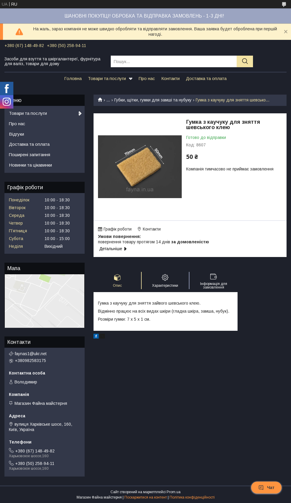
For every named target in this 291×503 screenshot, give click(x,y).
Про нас (147, 78)
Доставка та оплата (206, 78)
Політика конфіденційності (192, 497)
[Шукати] (245, 61)
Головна (73, 78)
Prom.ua (174, 492)
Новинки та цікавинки (30, 164)
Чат (266, 487)
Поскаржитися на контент (145, 497)
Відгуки (16, 134)
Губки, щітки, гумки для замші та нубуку (153, 100)
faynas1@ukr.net (31, 353)
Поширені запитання (29, 154)
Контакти (170, 78)
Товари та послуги (107, 78)
